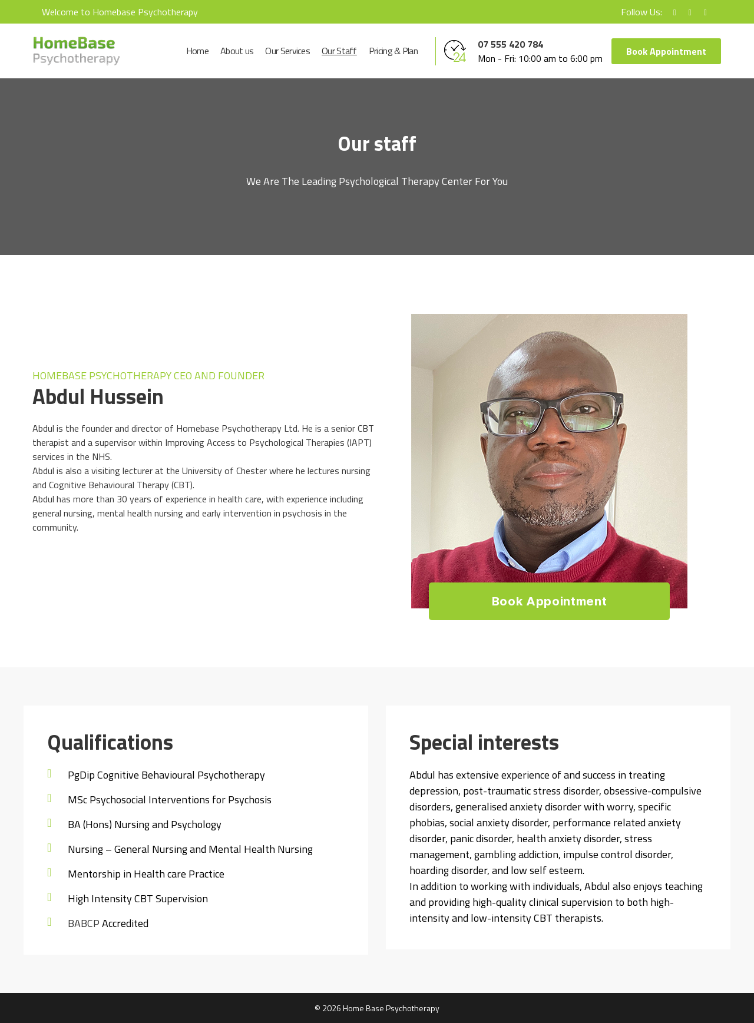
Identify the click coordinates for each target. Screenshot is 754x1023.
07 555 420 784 (510, 44)
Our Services (287, 51)
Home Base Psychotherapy (391, 1008)
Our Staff (339, 51)
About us (236, 51)
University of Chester (224, 471)
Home (197, 51)
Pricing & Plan (393, 51)
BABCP (84, 923)
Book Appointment (666, 51)
